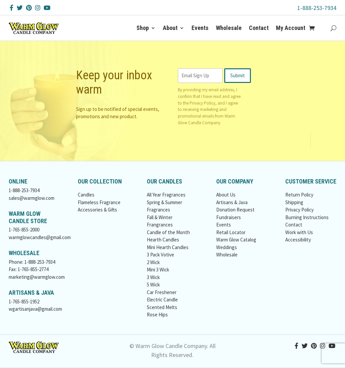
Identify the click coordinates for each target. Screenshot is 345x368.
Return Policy (299, 194)
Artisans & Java (232, 202)
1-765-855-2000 (24, 229)
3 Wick (153, 277)
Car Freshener (162, 292)
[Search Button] (333, 28)
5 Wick (153, 284)
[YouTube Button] (47, 8)
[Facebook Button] (11, 8)
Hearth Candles (163, 239)
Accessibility (298, 239)
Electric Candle (162, 299)
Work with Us (299, 232)
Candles (86, 194)
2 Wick (153, 262)
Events (200, 27)
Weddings (226, 247)
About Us (226, 194)
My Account (290, 27)
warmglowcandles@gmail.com (40, 237)
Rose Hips (157, 314)
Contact (259, 27)
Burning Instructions (307, 217)
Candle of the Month (168, 232)
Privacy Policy (202, 103)
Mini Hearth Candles (168, 247)
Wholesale (229, 27)
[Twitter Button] (20, 8)
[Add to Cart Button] (315, 28)
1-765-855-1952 (24, 301)
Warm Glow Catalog (236, 239)
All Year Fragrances (166, 194)
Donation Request (235, 209)
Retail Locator (231, 232)
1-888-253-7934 (316, 8)
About (170, 27)
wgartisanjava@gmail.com (35, 309)
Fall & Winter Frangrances (160, 221)
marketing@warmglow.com (37, 277)
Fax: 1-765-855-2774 (28, 269)
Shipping (294, 202)
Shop (142, 27)
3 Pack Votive (160, 254)
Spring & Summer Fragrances (164, 206)
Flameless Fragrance (99, 202)
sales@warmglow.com (31, 198)
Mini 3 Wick (158, 269)
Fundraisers (228, 217)
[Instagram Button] (37, 8)
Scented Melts (162, 307)
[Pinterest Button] (29, 8)
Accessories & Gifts (97, 209)
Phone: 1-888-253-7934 (32, 262)
